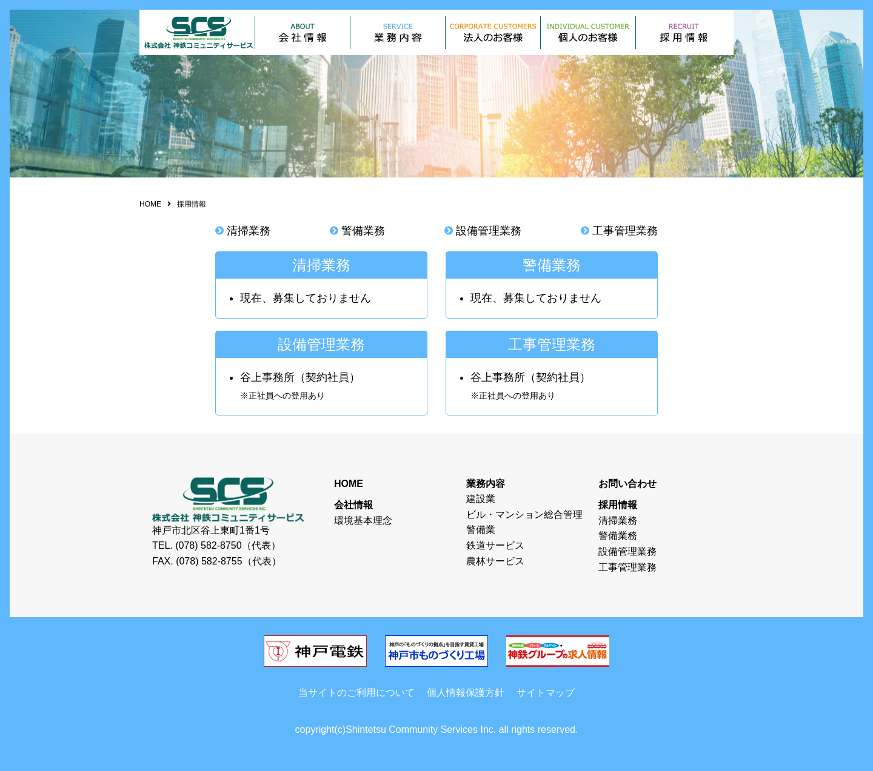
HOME (150, 204)
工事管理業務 (625, 230)
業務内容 (485, 483)
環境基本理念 (363, 520)
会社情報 (353, 505)
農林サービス (495, 561)
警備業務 (363, 230)
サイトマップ (546, 692)
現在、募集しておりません (305, 298)
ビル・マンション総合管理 (524, 514)
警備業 (480, 529)
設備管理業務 (488, 230)
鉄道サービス (495, 545)
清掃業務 (248, 230)
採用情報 (617, 505)
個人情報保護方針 (465, 692)
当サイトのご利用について (356, 692)
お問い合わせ (627, 483)
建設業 (480, 499)
